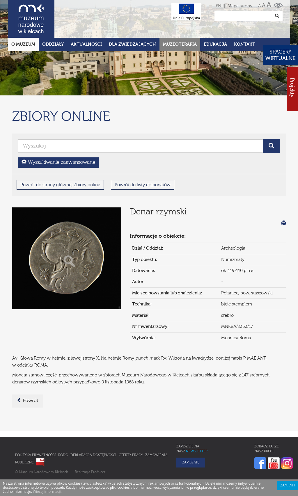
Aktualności (86, 19)
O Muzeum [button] (23, 19)
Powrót (27, 375)
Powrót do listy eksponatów (143, 159)
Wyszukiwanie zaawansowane (58, 136)
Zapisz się (190, 437)
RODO (63, 429)
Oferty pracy (131, 429)
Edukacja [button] (215, 19)
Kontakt (244, 19)
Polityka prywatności (35, 429)
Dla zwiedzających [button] (132, 19)
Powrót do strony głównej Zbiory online (60, 159)
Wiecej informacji (47, 465)
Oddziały (53, 19)
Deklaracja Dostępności (93, 429)
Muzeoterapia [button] (180, 19)
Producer (98, 446)
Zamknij (287, 460)
